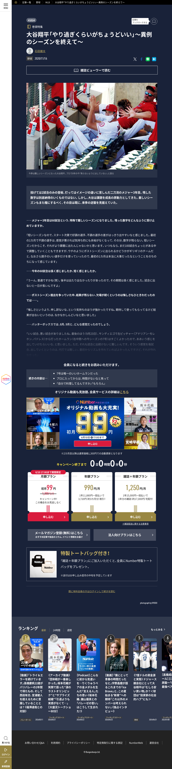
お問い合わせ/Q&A (34, 742)
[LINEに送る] (147, 59)
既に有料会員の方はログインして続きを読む (91, 591)
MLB (47, 2)
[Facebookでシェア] (141, 59)
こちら (124, 392)
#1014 (31, 20)
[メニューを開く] (6, 6)
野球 (38, 2)
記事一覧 (26, 2)
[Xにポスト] (135, 59)
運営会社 (154, 742)
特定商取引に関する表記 (110, 742)
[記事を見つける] (6, 739)
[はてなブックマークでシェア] (154, 59)
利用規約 (55, 742)
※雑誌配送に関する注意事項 (135, 524)
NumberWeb (136, 742)
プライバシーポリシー (78, 742)
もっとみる (157, 629)
